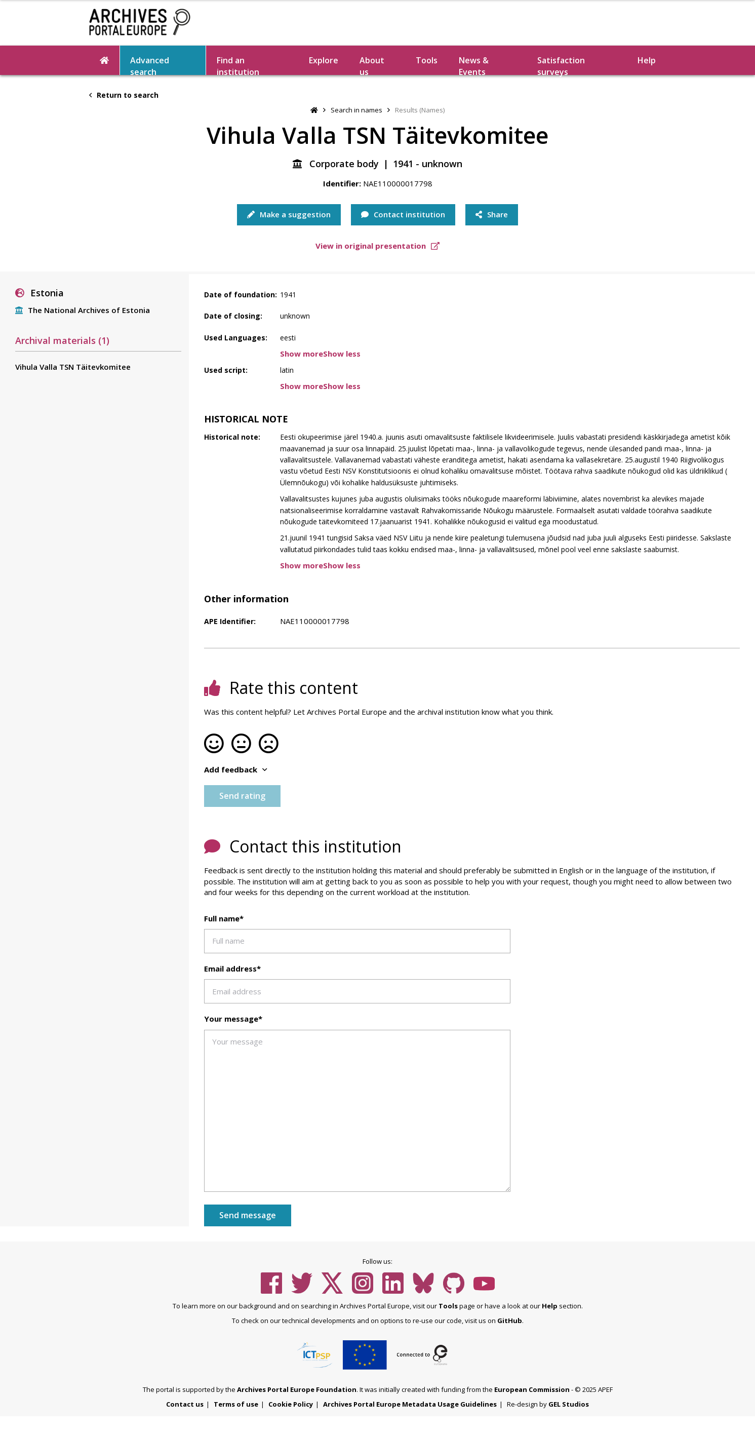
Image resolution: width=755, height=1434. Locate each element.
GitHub (509, 1320)
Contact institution (403, 214)
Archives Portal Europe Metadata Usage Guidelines (410, 1404)
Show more (301, 353)
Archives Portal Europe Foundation (296, 1389)
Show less (342, 353)
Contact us (185, 1404)
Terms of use (236, 1404)
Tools (427, 60)
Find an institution (238, 65)
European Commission (532, 1389)
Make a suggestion (289, 214)
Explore (323, 60)
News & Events (474, 65)
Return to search (123, 95)
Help (647, 60)
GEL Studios (568, 1404)
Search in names (356, 109)
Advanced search (149, 65)
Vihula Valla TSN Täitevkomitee (73, 367)
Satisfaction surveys (561, 65)
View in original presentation (377, 246)
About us (372, 65)
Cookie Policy (290, 1404)
